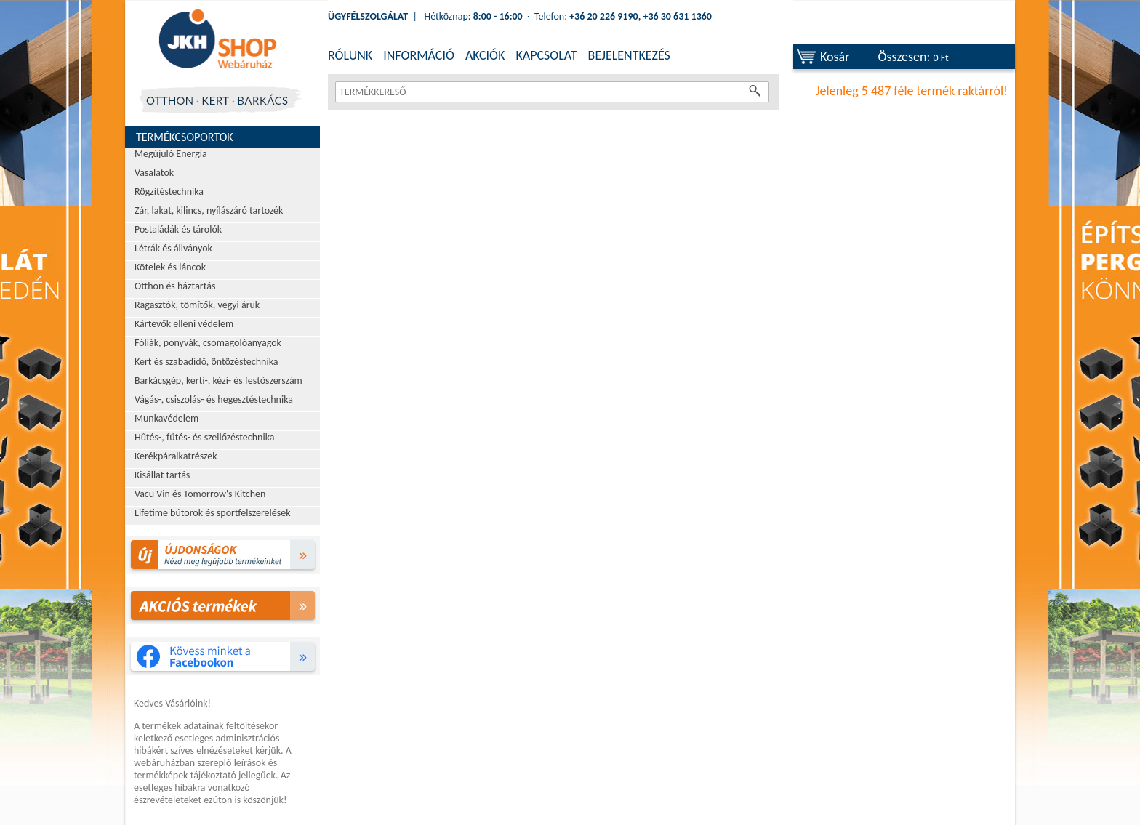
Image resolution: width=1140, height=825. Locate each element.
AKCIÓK (485, 55)
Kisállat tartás (162, 475)
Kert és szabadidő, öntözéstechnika (206, 361)
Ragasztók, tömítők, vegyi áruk (197, 305)
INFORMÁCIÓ (418, 55)
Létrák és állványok (173, 248)
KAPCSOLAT (546, 55)
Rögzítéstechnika (169, 191)
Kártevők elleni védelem (184, 324)
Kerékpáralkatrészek (176, 456)
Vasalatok (154, 172)
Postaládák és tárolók (178, 229)
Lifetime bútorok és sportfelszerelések (213, 513)
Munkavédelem (166, 418)
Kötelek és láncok (170, 267)
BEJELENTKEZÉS (629, 55)
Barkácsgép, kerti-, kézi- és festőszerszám (218, 380)
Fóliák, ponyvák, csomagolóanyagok (208, 343)
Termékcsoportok (184, 137)
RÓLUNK (350, 55)
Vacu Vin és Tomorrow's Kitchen (200, 494)
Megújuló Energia (171, 154)
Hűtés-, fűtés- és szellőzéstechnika (205, 437)
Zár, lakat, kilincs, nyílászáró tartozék (209, 210)
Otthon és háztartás (175, 286)
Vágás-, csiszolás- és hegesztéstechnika (214, 399)
